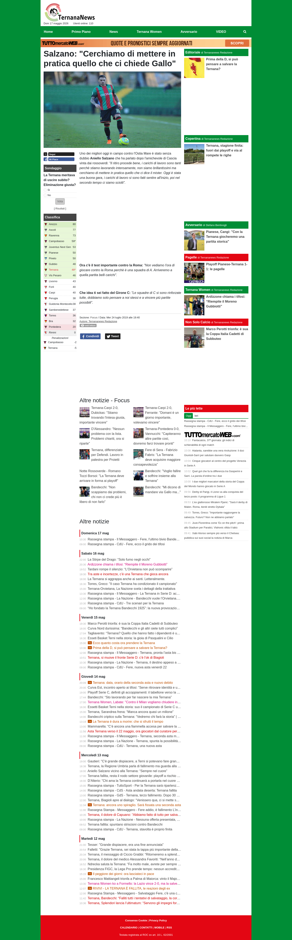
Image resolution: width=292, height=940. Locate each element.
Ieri (196, 415)
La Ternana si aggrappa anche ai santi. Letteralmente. (126, 579)
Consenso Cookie (136, 920)
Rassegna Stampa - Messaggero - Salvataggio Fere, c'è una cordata (137, 893)
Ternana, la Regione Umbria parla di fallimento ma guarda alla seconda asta (142, 766)
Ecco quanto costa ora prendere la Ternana (121, 643)
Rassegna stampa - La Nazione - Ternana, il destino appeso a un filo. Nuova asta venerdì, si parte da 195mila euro (170, 662)
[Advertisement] (216, 193)
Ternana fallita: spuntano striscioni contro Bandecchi (125, 824)
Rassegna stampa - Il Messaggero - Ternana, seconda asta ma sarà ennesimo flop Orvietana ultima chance (165, 736)
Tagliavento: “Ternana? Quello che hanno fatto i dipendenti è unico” (136, 633)
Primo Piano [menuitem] (81, 31)
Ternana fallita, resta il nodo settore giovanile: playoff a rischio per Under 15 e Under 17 (150, 776)
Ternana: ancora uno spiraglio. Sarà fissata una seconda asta (134, 805)
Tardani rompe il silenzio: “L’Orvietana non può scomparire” (130, 569)
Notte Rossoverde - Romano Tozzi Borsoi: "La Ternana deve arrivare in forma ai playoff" (101, 475)
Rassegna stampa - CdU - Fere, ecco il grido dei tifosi (126, 544)
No (49, 195)
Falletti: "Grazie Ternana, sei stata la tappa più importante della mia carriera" (142, 849)
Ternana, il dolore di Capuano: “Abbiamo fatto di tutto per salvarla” (135, 814)
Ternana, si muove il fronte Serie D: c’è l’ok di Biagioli (126, 657)
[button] (60, 201)
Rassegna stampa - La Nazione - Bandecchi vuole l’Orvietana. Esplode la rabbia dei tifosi (152, 598)
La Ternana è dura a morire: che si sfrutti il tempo (125, 721)
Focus (93, 317)
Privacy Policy (158, 920)
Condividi (90, 336)
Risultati (60, 208)
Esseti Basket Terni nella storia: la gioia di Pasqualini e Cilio (130, 638)
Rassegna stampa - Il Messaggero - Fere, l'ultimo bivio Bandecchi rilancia (140, 539)
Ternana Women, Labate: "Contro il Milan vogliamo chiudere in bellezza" (139, 702)
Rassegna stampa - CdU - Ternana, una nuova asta (125, 746)
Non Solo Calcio (197, 322)
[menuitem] (245, 31)
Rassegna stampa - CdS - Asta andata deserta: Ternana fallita (132, 790)
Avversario (193, 225)
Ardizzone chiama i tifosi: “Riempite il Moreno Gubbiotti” (127, 564)
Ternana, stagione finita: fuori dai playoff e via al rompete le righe (224, 150)
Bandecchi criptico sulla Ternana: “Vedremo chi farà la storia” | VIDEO (138, 716)
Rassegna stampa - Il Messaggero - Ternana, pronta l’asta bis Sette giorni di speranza (149, 652)
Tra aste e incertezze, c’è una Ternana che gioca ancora (128, 574)
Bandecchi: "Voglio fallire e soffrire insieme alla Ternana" (163, 475)
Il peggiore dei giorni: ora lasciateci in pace (121, 874)
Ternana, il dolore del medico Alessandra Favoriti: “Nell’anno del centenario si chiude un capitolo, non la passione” (169, 859)
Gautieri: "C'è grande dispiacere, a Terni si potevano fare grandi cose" (138, 761)
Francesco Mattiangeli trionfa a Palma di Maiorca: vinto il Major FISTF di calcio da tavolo (151, 878)
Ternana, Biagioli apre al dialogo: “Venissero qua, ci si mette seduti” (136, 800)
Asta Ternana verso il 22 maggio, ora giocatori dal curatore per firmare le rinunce (145, 731)
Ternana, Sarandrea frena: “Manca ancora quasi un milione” (130, 712)
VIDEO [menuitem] (221, 31)
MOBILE (159, 927)
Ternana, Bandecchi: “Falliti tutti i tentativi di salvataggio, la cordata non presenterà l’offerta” (153, 898)
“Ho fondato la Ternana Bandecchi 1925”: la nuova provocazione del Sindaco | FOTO (149, 608)
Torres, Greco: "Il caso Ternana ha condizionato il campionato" (132, 584)
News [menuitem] (114, 31)
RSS (169, 927)
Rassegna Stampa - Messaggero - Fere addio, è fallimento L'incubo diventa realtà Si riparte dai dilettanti (162, 810)
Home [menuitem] (48, 31)
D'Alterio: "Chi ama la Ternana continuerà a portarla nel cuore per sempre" (141, 780)
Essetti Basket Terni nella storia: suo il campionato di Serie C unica (136, 707)
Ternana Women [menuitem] (149, 31)
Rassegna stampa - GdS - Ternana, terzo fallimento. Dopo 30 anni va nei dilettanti (146, 795)
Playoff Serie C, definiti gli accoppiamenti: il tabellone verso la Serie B (138, 692)
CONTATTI (146, 927)
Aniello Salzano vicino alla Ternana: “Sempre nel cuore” (127, 771)
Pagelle (191, 257)
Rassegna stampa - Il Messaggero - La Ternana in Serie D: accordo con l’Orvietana (147, 593)
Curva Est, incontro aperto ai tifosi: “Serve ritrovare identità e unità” (136, 687)
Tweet (113, 336)
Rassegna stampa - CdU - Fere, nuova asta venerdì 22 (127, 667)
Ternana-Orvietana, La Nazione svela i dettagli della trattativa (131, 588)
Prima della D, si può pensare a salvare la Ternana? (127, 648)
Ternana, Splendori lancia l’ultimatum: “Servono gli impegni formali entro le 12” (144, 903)
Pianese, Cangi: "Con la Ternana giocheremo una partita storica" (225, 236)
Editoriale (192, 52)
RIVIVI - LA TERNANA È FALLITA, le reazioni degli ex (129, 888)
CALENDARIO (128, 927)
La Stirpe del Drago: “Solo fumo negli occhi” (119, 559)
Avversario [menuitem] (188, 31)
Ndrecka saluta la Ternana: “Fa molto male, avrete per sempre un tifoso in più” (144, 864)
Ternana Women (197, 289)
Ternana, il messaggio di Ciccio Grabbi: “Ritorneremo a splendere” (135, 854)
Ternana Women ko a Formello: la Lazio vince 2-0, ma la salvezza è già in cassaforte (148, 883)
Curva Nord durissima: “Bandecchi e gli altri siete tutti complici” (133, 628)
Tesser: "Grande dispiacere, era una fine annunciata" (125, 844)
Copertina (193, 138)
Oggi (188, 415)
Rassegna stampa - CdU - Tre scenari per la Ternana (126, 603)
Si (49, 189)
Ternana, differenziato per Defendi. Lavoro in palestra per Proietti (107, 454)
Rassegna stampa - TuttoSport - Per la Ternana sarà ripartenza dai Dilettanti (142, 785)
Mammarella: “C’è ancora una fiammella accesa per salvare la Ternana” (139, 726)
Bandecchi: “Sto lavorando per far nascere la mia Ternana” (130, 697)
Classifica (52, 217)
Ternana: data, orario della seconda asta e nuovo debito (130, 682)
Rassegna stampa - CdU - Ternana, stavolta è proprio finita (130, 829)
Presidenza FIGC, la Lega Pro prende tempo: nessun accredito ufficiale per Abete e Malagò (153, 869)
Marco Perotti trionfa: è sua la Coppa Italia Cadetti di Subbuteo (133, 623)
